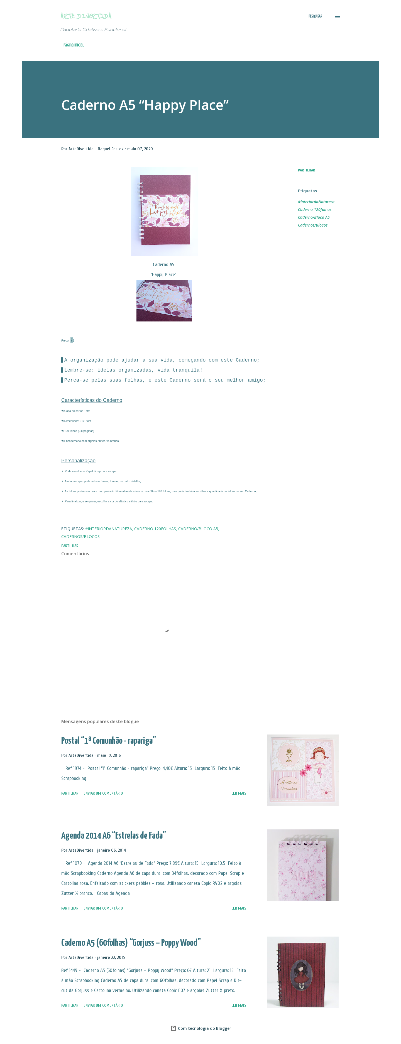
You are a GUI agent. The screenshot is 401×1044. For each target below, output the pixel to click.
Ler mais (238, 793)
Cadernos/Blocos (312, 225)
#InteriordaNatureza (316, 201)
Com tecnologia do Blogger (200, 1028)
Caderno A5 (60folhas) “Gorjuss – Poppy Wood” (131, 943)
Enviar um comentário (103, 793)
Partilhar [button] (306, 170)
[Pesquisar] (315, 16)
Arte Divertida (85, 16)
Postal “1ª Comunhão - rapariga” (108, 741)
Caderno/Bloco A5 (314, 217)
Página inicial (73, 45)
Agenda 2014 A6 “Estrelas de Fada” (113, 836)
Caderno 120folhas (314, 209)
